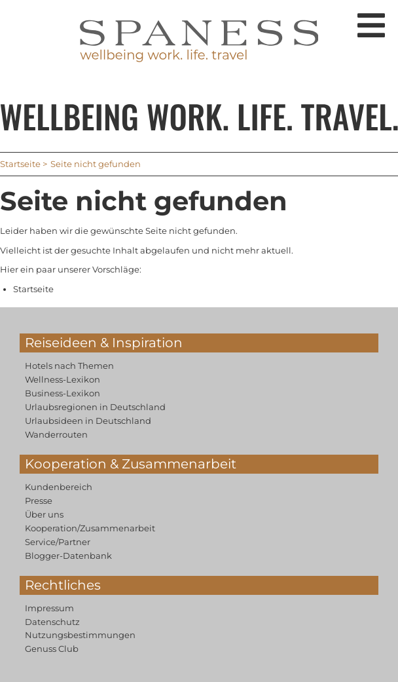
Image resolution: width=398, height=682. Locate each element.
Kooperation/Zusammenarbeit (90, 528)
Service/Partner (57, 542)
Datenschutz (52, 621)
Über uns (44, 514)
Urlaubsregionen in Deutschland (95, 407)
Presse (38, 500)
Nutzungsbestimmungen (80, 635)
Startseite (20, 164)
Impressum (49, 608)
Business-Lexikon (62, 393)
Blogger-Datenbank (68, 555)
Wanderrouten (56, 434)
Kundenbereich (58, 487)
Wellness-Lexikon (62, 379)
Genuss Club (52, 648)
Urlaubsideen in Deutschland (88, 420)
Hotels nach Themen (69, 365)
